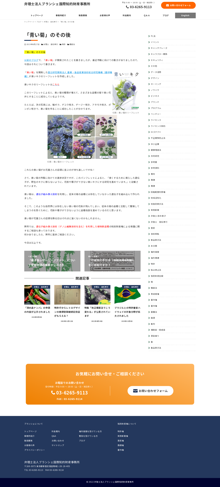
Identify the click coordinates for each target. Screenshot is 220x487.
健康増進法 (156, 150)
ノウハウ (155, 90)
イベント (155, 42)
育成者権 (155, 294)
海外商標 (155, 258)
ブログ (82, 440)
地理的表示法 (157, 204)
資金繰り (155, 335)
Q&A (54, 436)
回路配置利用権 (158, 192)
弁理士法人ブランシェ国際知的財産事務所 (57, 3)
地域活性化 (156, 197)
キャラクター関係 (159, 54)
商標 (153, 179)
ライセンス (156, 120)
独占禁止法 (156, 269)
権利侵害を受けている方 (90, 431)
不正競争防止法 (158, 138)
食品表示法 (156, 347)
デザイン (155, 78)
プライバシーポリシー (34, 449)
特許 (64, 44)
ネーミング (156, 84)
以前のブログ (31, 60)
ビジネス (155, 96)
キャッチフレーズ (159, 48)
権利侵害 (155, 251)
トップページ (30, 431)
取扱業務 (28, 440)
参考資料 (155, 168)
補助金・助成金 (158, 329)
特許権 (121, 431)
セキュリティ (157, 60)
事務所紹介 (29, 436)
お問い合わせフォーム (180, 5)
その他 (154, 66)
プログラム (156, 108)
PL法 (153, 36)
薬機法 (154, 312)
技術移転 (155, 233)
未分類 (154, 245)
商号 (153, 174)
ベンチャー (156, 114)
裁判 (153, 323)
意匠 (153, 228)
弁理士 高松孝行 (50, 44)
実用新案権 (123, 436)
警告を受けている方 (88, 436)
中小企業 (155, 144)
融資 (153, 317)
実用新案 (155, 210)
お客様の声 (29, 445)
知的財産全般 (157, 276)
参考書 (154, 162)
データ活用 (156, 72)
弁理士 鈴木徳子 (158, 215)
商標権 (121, 445)
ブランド (155, 102)
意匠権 (121, 440)
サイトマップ (58, 445)
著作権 (154, 299)
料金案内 (56, 431)
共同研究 (155, 156)
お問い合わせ (58, 440)
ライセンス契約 (158, 126)
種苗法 (72, 44)
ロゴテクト (156, 132)
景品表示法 (156, 240)
